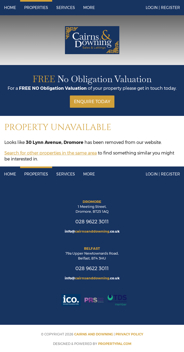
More (89, 7)
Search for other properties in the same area (50, 153)
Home (10, 7)
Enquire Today (92, 101)
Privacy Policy (129, 334)
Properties (36, 7)
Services (65, 7)
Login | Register (163, 7)
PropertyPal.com (114, 344)
